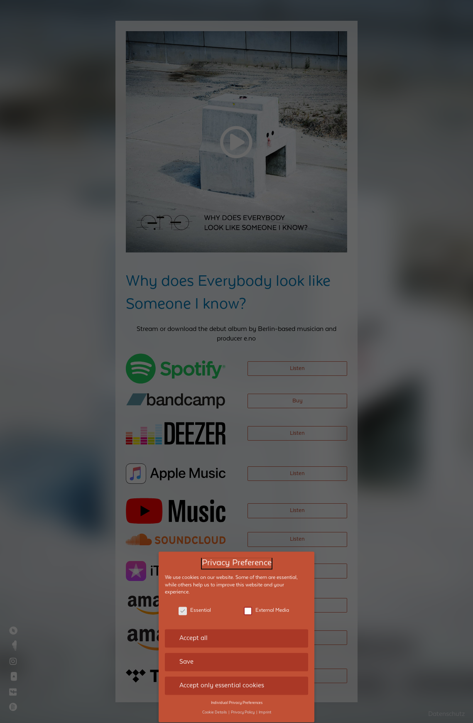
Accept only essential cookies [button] (221, 676)
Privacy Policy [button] (243, 703)
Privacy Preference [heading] (237, 554)
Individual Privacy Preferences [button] (236, 693)
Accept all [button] (193, 629)
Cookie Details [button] (215, 703)
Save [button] (186, 652)
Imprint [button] (265, 703)
